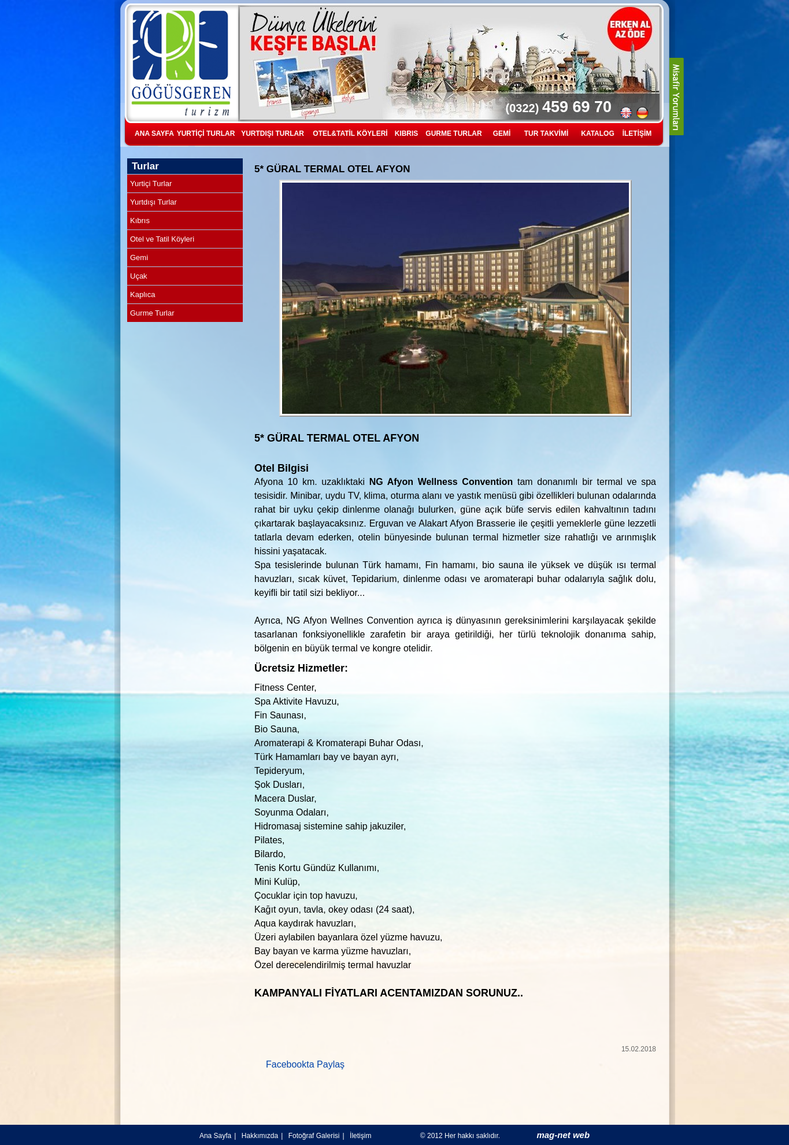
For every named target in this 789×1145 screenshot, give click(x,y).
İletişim (360, 1136)
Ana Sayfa (215, 1136)
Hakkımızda (260, 1136)
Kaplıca (142, 294)
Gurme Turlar (152, 313)
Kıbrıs (140, 220)
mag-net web (563, 1135)
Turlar (145, 166)
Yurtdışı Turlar (153, 202)
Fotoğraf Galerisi (314, 1136)
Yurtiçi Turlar (151, 183)
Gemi (139, 257)
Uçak (138, 276)
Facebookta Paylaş (305, 1064)
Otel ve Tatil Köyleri (162, 239)
